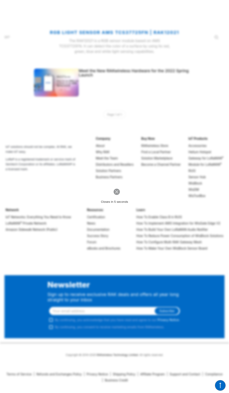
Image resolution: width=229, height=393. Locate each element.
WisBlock (195, 183)
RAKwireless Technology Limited (117, 355)
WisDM (193, 189)
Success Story (97, 236)
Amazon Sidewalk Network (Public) (31, 229)
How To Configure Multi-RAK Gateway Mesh (169, 242)
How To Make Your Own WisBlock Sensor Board (172, 248)
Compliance (212, 374)
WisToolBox (197, 196)
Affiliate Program (151, 374)
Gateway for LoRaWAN (205, 158)
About (100, 146)
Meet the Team (107, 158)
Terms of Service (19, 374)
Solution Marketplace (157, 158)
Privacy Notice (168, 320)
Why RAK (103, 152)
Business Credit (115, 380)
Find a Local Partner (156, 152)
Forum (91, 242)
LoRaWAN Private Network (26, 223)
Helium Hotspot (199, 152)
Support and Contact (183, 374)
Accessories (197, 146)
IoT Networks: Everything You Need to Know (38, 217)
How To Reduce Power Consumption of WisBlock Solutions (179, 236)
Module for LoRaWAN (204, 164)
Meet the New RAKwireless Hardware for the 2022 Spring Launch (134, 73)
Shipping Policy (122, 374)
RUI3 (191, 171)
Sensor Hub (197, 177)
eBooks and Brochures (104, 248)
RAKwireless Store (154, 146)
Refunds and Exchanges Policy (58, 374)
